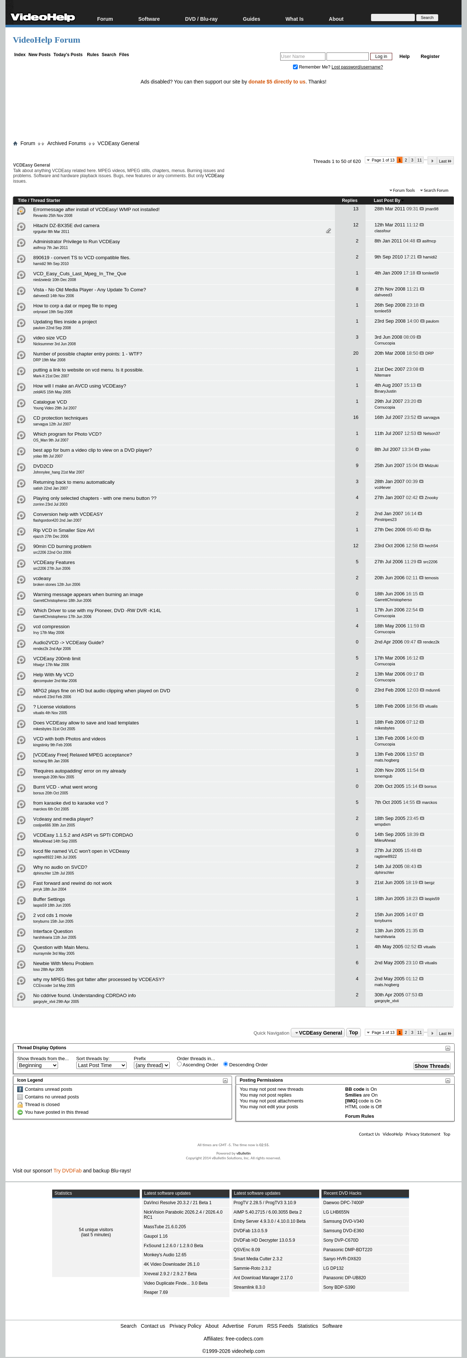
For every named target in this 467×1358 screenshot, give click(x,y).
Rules (93, 54)
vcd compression (51, 626)
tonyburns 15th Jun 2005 (53, 921)
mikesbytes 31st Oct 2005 (54, 729)
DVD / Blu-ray (201, 18)
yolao (425, 449)
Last (445, 161)
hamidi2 (430, 257)
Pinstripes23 (386, 519)
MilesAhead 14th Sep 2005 (55, 841)
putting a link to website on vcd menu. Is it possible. (88, 370)
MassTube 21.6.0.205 (165, 1226)
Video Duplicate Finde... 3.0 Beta (176, 1283)
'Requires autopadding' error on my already (79, 771)
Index (20, 54)
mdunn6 (433, 690)
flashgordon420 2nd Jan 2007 (57, 520)
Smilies (353, 1095)
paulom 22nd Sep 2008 (52, 328)
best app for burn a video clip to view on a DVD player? (92, 450)
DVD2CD (43, 466)
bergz (430, 882)
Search (109, 54)
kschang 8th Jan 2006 (51, 761)
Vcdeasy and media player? (63, 819)
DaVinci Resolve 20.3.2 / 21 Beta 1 (178, 1202)
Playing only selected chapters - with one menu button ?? (95, 498)
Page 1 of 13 (383, 160)
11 (419, 160)
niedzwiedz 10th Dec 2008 (54, 280)
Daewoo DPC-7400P (343, 1202)
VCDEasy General (118, 143)
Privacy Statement (423, 1134)
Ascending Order (197, 1064)
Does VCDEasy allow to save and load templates (86, 722)
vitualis (431, 706)
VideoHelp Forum (46, 39)
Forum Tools (404, 190)
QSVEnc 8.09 (247, 1249)
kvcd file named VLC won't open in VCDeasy (81, 851)
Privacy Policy (185, 1326)
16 (355, 417)
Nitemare (383, 375)
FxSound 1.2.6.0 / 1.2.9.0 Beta (173, 1245)
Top (353, 1033)
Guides (251, 18)
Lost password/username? (357, 67)
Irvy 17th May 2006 (48, 633)
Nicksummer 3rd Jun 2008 (54, 344)
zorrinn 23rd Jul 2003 (50, 504)
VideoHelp (393, 1134)
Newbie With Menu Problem (63, 963)
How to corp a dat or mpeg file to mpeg (75, 305)
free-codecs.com (244, 1339)
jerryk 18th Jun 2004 (49, 889)
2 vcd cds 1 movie (52, 915)
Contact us (153, 1326)
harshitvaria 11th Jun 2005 (54, 937)
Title (22, 200)
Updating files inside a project (65, 321)
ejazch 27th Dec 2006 (51, 536)
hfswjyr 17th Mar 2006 (51, 665)
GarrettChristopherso (393, 600)
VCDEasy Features (54, 562)
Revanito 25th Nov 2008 (52, 216)
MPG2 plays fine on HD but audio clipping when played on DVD (101, 690)
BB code (354, 1089)
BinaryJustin (386, 391)
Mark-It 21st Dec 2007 (51, 376)
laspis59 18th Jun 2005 (52, 905)
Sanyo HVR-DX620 (342, 1258)
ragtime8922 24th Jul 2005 (54, 857)
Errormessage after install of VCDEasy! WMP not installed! (96, 209)
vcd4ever (383, 487)
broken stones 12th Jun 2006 (56, 585)
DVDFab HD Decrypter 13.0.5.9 (264, 1240)
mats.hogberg (387, 760)
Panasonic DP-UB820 (344, 1277)
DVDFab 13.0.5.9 (250, 1230)
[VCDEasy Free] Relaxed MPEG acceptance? (82, 755)
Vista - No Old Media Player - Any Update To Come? (89, 289)
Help (405, 56)
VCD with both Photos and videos (69, 739)
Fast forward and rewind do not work (72, 883)
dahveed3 (383, 295)
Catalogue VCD (50, 402)
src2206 (430, 562)
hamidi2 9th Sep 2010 (51, 264)
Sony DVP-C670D (341, 1240)
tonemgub (384, 776)
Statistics (308, 1326)
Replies (350, 200)
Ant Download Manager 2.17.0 (263, 1277)
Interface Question (53, 931)
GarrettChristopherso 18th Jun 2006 (62, 601)
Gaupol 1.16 (155, 1236)
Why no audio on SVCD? (60, 867)
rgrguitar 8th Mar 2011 (51, 232)
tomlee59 (430, 273)
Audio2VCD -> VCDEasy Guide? (68, 642)
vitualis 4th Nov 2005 (50, 713)
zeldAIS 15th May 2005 (52, 392)
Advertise (233, 1326)
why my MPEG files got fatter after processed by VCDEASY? (99, 979)
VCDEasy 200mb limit (57, 658)
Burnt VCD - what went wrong (65, 787)
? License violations (54, 706)
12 (355, 224)
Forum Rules (359, 1116)
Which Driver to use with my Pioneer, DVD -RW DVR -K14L (97, 610)
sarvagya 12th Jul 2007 (52, 424)
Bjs (428, 530)
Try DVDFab (68, 1171)
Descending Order (245, 1064)
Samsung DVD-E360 (343, 1230)
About (336, 18)
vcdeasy (42, 578)
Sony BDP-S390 (339, 1287)
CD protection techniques (60, 418)
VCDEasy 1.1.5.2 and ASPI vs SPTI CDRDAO (83, 835)
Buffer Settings (49, 899)
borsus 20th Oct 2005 (50, 793)
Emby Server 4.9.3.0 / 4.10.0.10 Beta (269, 1221)
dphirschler (384, 872)
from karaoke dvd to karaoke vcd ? (70, 803)
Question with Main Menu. (61, 947)
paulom (432, 321)
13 (355, 208)
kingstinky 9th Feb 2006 (52, 745)
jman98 (432, 209)
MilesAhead (385, 840)
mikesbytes (385, 728)
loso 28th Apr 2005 (48, 970)
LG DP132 (333, 1268)
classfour (383, 231)
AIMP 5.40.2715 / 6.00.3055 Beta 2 (268, 1212)
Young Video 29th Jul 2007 (55, 408)
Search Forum (436, 190)
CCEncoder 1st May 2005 (54, 986)
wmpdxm (383, 824)
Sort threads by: (93, 1058)
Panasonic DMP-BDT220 (347, 1249)
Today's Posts (67, 54)
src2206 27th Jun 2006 (51, 569)
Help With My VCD (53, 674)
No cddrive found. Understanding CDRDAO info (84, 995)
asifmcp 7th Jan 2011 (50, 248)
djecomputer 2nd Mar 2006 (55, 681)
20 (355, 353)
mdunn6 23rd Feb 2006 (52, 697)
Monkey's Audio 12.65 (165, 1254)
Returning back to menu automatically (74, 482)
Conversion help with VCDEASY (68, 514)
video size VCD (49, 338)
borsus (431, 786)
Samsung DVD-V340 (343, 1221)
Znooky (431, 497)
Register (430, 56)
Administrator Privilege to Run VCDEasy (76, 241)
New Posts (39, 54)
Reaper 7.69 (156, 1292)
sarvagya (431, 417)
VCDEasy (214, 175)
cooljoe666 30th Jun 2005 (54, 825)
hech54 (431, 546)
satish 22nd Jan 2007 (50, 488)
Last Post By (389, 200)
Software (149, 18)
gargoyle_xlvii (387, 1001)
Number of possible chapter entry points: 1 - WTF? (87, 354)
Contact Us (369, 1134)
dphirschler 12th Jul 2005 (53, 873)
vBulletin (243, 1153)
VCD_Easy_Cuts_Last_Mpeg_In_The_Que (79, 273)
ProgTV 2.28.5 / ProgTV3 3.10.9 (265, 1202)
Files (124, 54)
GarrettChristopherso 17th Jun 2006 (62, 617)
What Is (294, 18)
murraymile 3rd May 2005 (53, 954)
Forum (105, 18)
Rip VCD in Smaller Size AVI (63, 530)
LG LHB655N (336, 1212)
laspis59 (432, 898)
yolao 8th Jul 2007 (48, 456)
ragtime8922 (386, 856)
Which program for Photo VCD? (67, 434)
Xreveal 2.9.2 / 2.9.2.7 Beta (170, 1273)
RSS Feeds (280, 1326)
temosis (432, 578)
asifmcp (429, 241)
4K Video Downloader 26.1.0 (172, 1264)
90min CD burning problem (62, 546)
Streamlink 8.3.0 (249, 1287)
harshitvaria (385, 936)
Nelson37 (431, 433)
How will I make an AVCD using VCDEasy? (79, 386)
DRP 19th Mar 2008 (49, 360)
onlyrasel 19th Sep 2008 (53, 312)
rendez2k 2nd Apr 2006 (52, 649)
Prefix (140, 1058)
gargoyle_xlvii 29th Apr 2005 (56, 1002)
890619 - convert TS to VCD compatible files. (81, 257)
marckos (429, 802)
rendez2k (431, 642)
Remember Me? (312, 67)
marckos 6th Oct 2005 (51, 809)
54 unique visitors (96, 1229)
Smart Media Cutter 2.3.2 (258, 1258)
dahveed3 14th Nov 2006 (53, 296)
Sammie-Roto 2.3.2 (252, 1268)
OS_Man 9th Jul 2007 (51, 440)
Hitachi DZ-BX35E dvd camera (66, 225)
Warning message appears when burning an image (88, 594)
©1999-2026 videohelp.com (233, 1351)
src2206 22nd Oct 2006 (52, 552)
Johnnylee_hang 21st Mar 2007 (58, 472)
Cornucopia (385, 343)
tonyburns (383, 920)
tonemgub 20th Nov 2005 (53, 777)
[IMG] (351, 1101)
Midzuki (431, 465)
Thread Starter (45, 200)
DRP (429, 353)
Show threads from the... (43, 1058)
